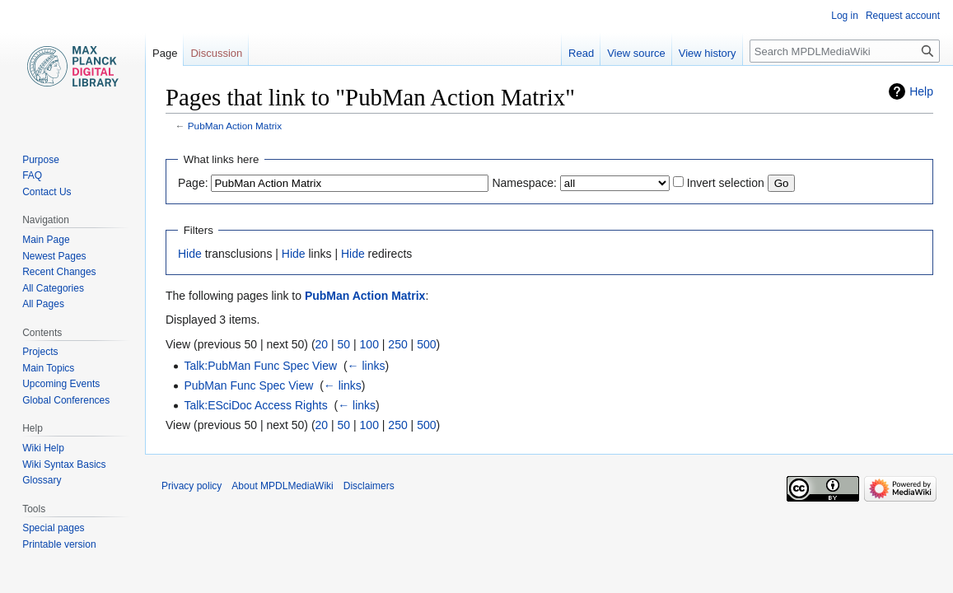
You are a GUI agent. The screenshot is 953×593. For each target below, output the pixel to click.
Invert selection (725, 182)
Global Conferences (66, 400)
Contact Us (46, 192)
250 (397, 344)
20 (322, 344)
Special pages (53, 528)
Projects (40, 351)
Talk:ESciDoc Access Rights (255, 405)
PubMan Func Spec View (248, 385)
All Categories (53, 288)
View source (636, 53)
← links (366, 365)
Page (164, 53)
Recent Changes (59, 272)
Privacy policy (191, 486)
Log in (844, 15)
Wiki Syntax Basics (63, 464)
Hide (190, 253)
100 (369, 344)
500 (426, 344)
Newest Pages (54, 256)
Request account (903, 15)
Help (921, 91)
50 (344, 344)
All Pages (43, 304)
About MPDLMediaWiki (282, 486)
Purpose (40, 160)
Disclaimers (369, 486)
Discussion (216, 53)
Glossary (41, 480)
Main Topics (48, 368)
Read (581, 53)
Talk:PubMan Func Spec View (260, 365)
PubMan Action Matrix (235, 125)
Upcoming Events (61, 384)
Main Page (45, 239)
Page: (193, 182)
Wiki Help (43, 448)
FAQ (32, 175)
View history (707, 53)
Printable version (59, 544)
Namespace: (524, 182)
